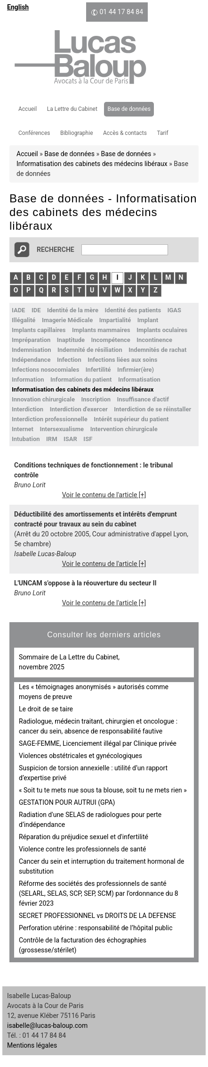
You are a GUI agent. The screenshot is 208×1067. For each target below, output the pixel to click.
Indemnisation (31, 349)
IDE (36, 310)
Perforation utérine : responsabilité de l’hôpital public (96, 928)
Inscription (96, 399)
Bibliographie (76, 133)
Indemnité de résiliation (89, 349)
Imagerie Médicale (67, 320)
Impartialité (115, 320)
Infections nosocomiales (45, 369)
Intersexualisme (62, 429)
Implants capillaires (38, 329)
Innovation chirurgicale (43, 399)
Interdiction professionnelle (50, 419)
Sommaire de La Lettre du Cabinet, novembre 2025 (69, 662)
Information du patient (81, 379)
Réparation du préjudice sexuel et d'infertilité (83, 837)
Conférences (34, 133)
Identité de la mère (72, 310)
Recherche (55, 249)
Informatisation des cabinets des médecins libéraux (92, 163)
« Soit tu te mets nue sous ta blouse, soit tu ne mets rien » (103, 790)
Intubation (26, 438)
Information (28, 379)
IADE (18, 310)
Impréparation (31, 339)
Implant (147, 320)
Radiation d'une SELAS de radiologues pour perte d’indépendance (90, 819)
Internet (22, 429)
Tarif (162, 133)
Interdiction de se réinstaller (152, 409)
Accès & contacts (125, 133)
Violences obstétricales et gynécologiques (80, 755)
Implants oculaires (161, 329)
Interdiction (27, 409)
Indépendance (31, 359)
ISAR (70, 438)
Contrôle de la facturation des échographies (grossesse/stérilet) (82, 945)
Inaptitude (71, 339)
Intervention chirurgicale (124, 429)
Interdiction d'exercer (79, 409)
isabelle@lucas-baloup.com (47, 1025)
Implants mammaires (101, 329)
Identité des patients (133, 310)
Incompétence (110, 339)
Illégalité (23, 320)
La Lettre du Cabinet (72, 109)
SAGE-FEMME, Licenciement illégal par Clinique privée (97, 743)
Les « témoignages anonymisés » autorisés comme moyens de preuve (93, 691)
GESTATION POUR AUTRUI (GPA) (67, 802)
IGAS (174, 310)
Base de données (128, 109)
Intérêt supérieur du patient (131, 419)
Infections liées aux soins (122, 359)
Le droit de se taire (46, 709)
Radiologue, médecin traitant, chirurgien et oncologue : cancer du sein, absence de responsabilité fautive (98, 726)
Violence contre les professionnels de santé (82, 849)
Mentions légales (32, 1045)
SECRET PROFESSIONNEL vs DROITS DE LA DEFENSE (97, 915)
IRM (51, 438)
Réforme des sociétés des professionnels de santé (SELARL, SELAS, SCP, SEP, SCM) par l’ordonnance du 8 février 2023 (98, 893)
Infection (69, 359)
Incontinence (154, 339)
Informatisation (139, 379)
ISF (87, 438)
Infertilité (98, 369)
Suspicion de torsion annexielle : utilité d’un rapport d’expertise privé (93, 773)
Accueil (27, 109)
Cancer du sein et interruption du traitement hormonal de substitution (101, 866)
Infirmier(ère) (135, 369)
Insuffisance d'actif (143, 399)
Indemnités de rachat (157, 349)
